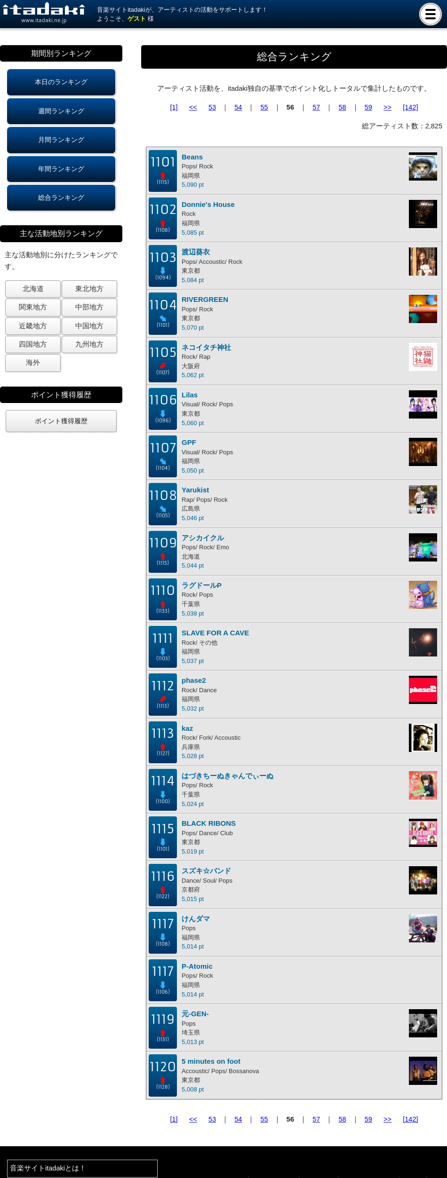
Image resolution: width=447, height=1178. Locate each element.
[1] (174, 107)
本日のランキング (61, 82)
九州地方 (89, 344)
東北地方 (89, 289)
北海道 (33, 289)
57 (316, 107)
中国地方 (89, 326)
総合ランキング (61, 197)
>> (387, 107)
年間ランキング (61, 169)
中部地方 (89, 307)
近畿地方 (33, 326)
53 (212, 107)
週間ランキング (61, 111)
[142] (410, 107)
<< (193, 107)
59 (368, 107)
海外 (33, 362)
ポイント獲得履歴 (61, 421)
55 (264, 107)
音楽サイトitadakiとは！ (48, 1168)
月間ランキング (61, 139)
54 (238, 107)
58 (342, 107)
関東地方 (33, 307)
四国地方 (33, 344)
